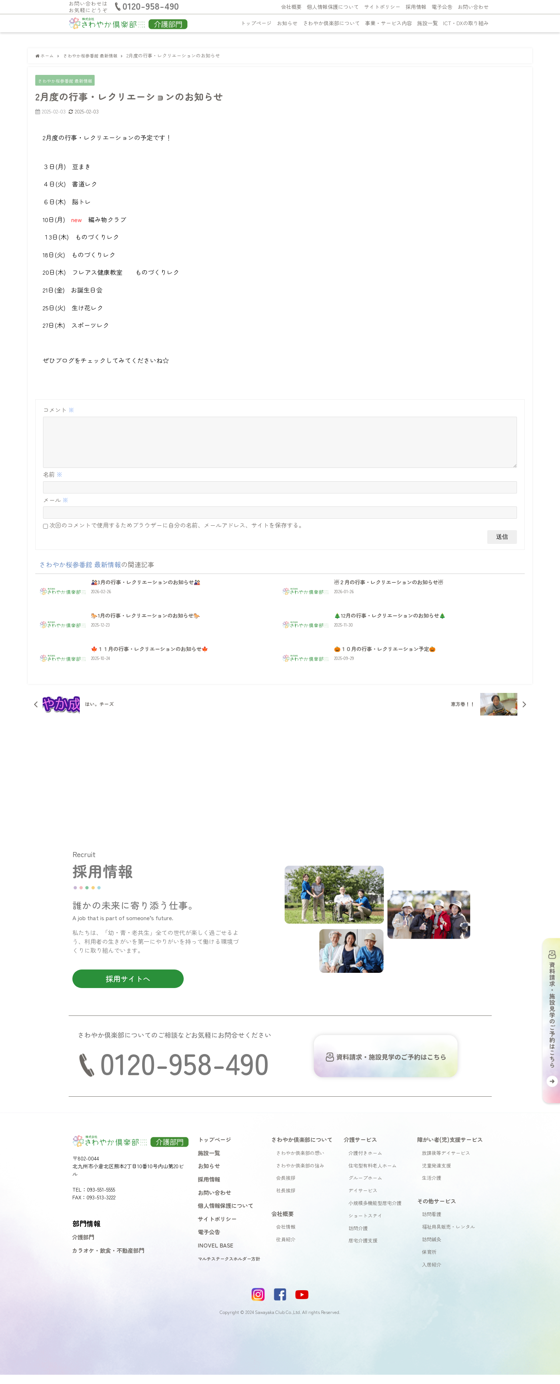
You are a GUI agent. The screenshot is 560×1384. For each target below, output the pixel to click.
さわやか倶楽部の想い (300, 1162)
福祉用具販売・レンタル (448, 1235)
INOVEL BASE (215, 1254)
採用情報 (416, 6)
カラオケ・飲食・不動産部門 (108, 1259)
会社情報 (285, 1235)
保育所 (429, 1261)
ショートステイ (365, 1224)
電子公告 (442, 6)
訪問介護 (358, 1237)
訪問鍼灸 (431, 1248)
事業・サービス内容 (388, 23)
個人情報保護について (333, 6)
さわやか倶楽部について (331, 23)
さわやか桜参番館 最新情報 (67, 80)
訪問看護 (431, 1223)
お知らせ (287, 23)
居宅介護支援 (362, 1249)
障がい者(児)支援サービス (450, 1148)
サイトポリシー (382, 6)
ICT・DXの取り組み (466, 23)
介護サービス (360, 1148)
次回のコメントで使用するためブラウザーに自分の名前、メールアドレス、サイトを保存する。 (177, 534)
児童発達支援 (436, 1174)
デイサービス (362, 1199)
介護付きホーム (365, 1162)
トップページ (256, 23)
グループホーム (365, 1186)
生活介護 (431, 1186)
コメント (58, 410)
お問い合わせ (473, 6)
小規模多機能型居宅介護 (375, 1212)
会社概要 (291, 6)
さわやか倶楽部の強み (300, 1174)
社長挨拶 (285, 1199)
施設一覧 (427, 23)
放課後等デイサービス (446, 1162)
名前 (52, 483)
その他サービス (436, 1210)
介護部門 (83, 1246)
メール (55, 509)
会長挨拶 (285, 1186)
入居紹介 (431, 1273)
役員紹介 (285, 1248)
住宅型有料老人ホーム (372, 1174)
